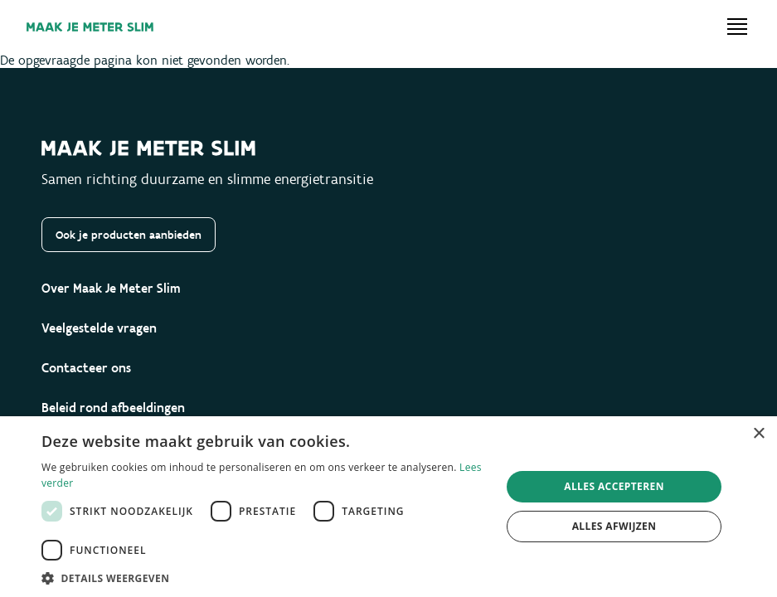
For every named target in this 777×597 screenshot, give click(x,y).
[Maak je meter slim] (90, 27)
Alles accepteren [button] (614, 486)
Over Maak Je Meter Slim (111, 288)
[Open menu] (737, 26)
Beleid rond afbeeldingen (113, 407)
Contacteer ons (86, 368)
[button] (264, 577)
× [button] (758, 434)
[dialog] (388, 506)
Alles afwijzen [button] (614, 526)
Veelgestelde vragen (99, 328)
